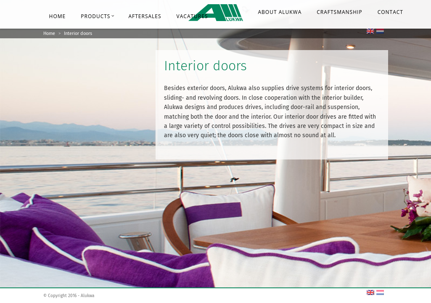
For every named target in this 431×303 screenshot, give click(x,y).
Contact (390, 12)
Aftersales (144, 16)
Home (57, 16)
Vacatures (192, 16)
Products (97, 16)
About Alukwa (280, 12)
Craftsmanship (339, 12)
